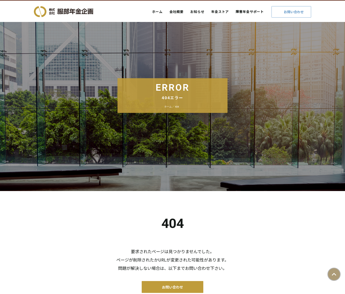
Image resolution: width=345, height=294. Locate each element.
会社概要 (176, 11)
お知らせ (197, 11)
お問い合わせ (294, 11)
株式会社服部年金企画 (63, 11)
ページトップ (334, 274)
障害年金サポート (250, 11)
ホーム (157, 11)
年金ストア (220, 11)
